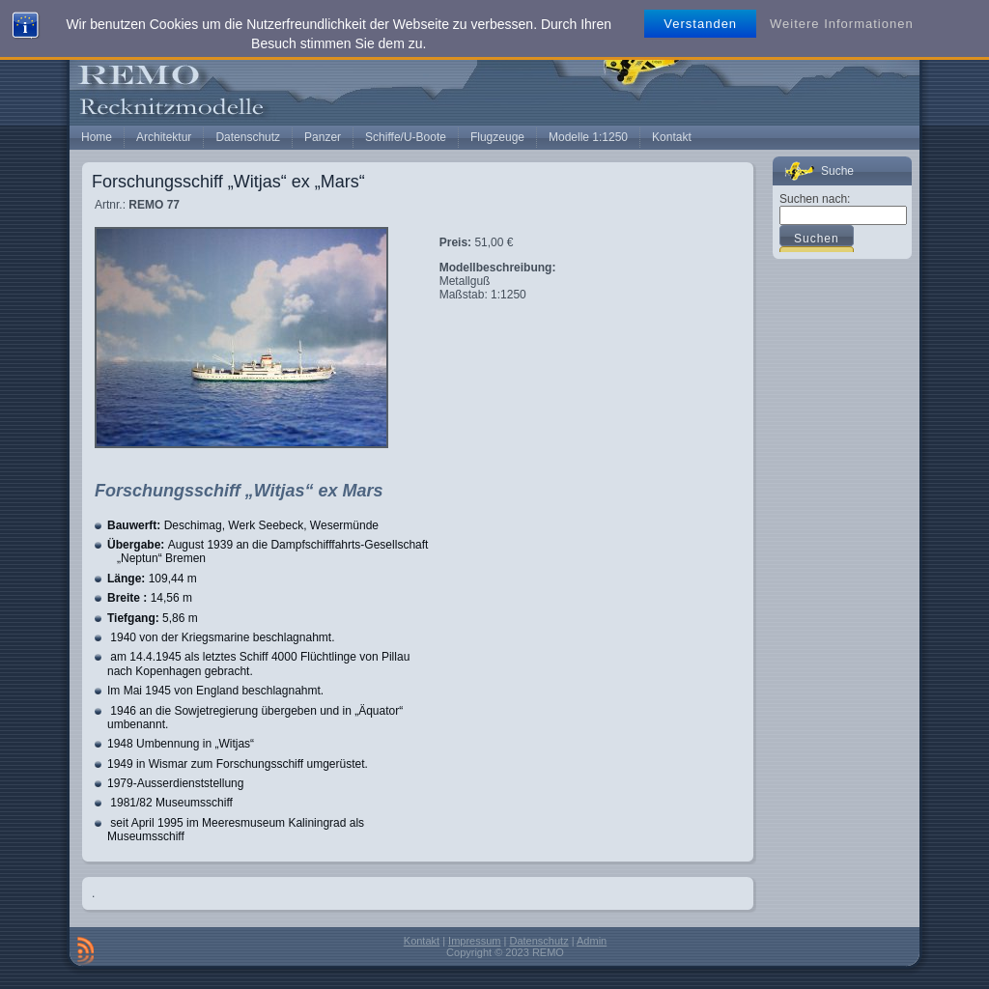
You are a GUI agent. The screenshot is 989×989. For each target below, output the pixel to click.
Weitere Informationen (842, 23)
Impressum (474, 941)
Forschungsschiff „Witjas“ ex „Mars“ (228, 181)
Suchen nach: (814, 199)
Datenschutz (538, 941)
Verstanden (700, 23)
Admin (592, 941)
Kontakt (421, 941)
